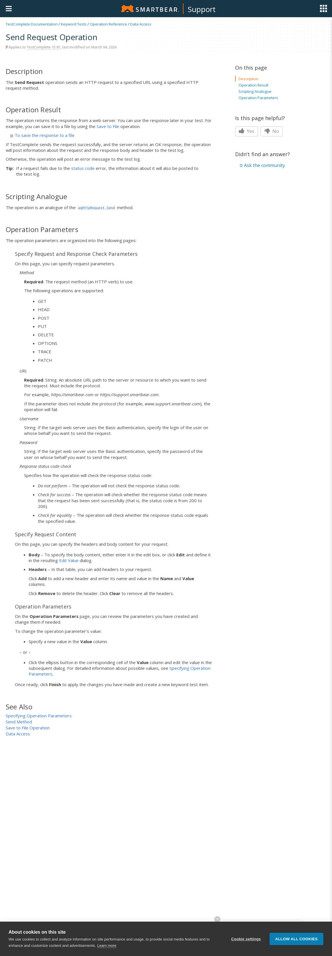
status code (83, 168)
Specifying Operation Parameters (39, 716)
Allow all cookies (296, 941)
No (271, 131)
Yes (246, 131)
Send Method (19, 722)
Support (202, 9)
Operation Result (253, 85)
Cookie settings (246, 941)
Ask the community (264, 165)
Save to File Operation (28, 728)
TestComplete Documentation (32, 24)
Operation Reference (108, 24)
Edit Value (69, 560)
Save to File (108, 126)
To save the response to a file (42, 135)
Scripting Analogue (255, 91)
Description (248, 78)
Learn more (106, 948)
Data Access (140, 24)
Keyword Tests (74, 24)
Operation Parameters (258, 97)
